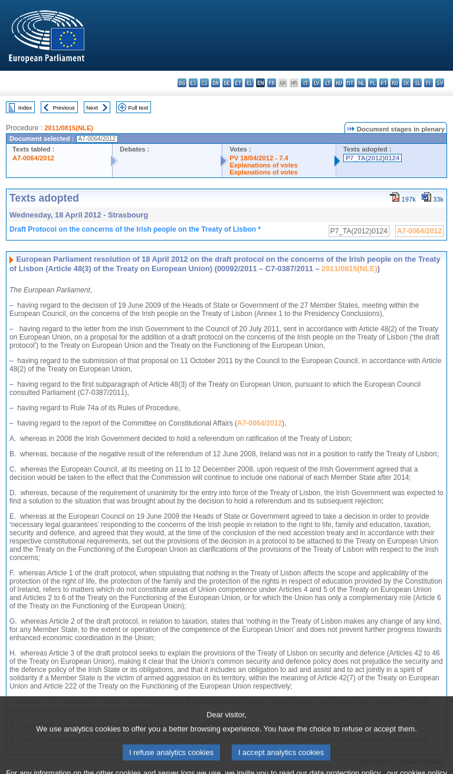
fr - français (271, 82)
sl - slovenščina (417, 82)
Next (92, 107)
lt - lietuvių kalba (327, 82)
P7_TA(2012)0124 (372, 158)
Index (25, 107)
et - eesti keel (238, 82)
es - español (193, 82)
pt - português (383, 82)
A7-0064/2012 (33, 158)
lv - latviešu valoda (316, 82)
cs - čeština (204, 82)
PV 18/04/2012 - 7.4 (258, 158)
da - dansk (215, 82)
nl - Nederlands (361, 82)
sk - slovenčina (406, 82)
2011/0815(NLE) (68, 127)
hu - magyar (338, 82)
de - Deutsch (226, 82)
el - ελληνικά (249, 82)
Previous (64, 107)
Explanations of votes (263, 165)
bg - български (182, 82)
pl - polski (372, 82)
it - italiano (305, 82)
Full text (138, 107)
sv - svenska (439, 82)
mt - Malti (350, 82)
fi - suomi (428, 82)
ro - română (394, 82)
